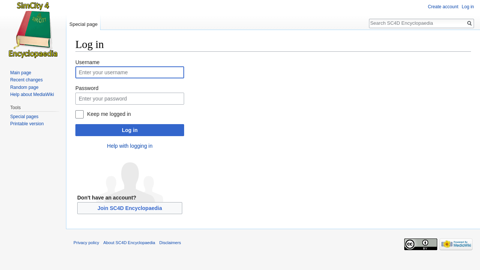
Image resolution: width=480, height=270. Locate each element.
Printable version (27, 123)
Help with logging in (129, 146)
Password (86, 88)
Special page (83, 24)
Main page (20, 72)
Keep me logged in (109, 114)
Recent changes (26, 79)
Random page (24, 87)
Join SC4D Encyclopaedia (130, 208)
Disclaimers (170, 242)
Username (87, 62)
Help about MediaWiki (32, 94)
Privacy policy (86, 242)
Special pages (24, 116)
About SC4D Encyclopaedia (129, 242)
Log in (130, 130)
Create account (443, 6)
